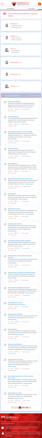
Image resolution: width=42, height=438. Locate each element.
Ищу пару (13, 86)
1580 (26, 407)
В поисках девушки (13, 116)
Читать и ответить (28, 106)
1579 (23, 407)
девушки (12, 36)
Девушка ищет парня (16, 38)
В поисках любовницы (14, 101)
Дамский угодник (13, 148)
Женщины (13, 23)
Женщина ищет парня (16, 27)
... (19, 407)
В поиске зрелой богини (15, 344)
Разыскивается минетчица (15, 359)
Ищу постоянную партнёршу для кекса (19, 287)
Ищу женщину (14, 62)
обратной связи (8, 435)
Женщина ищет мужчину (17, 25)
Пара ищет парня (15, 52)
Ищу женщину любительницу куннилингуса (20, 178)
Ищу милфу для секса (14, 208)
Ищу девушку (14, 74)
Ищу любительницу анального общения (19, 240)
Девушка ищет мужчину (17, 39)
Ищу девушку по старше (15, 393)
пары (11, 48)
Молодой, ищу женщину (15, 223)
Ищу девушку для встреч (15, 302)
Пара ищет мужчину (16, 50)
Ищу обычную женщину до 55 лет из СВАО (20, 131)
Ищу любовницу (12, 163)
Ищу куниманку (12, 329)
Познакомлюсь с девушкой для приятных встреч (22, 272)
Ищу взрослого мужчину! (15, 314)
